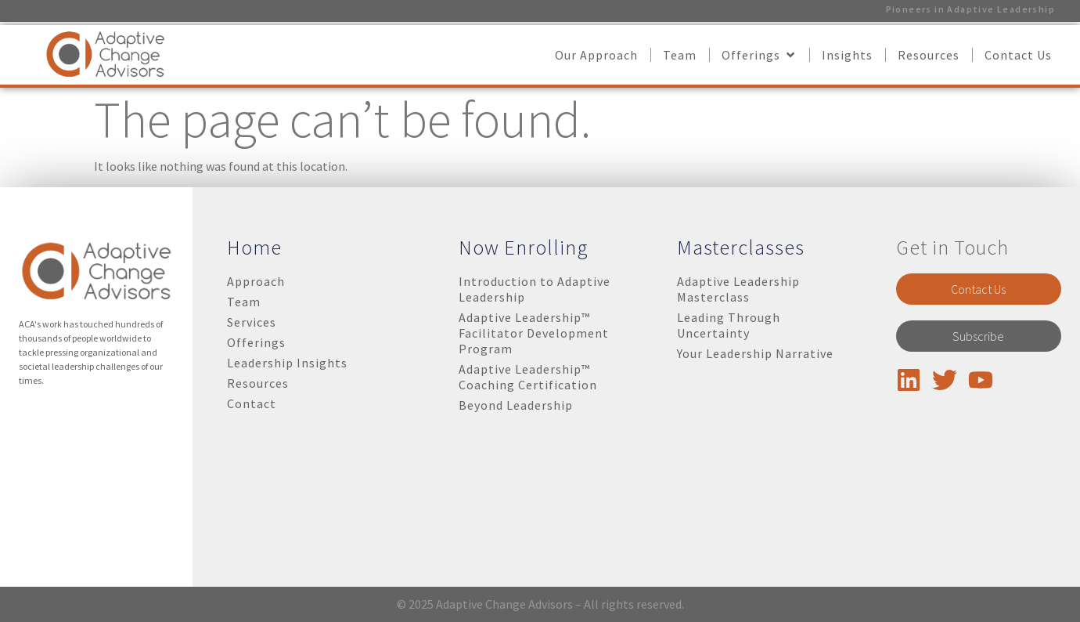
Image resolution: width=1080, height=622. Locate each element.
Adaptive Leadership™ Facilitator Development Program (534, 332)
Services (251, 322)
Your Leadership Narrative (755, 353)
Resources (258, 383)
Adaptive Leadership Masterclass (738, 289)
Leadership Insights (287, 363)
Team (244, 301)
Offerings (256, 342)
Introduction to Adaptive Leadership (534, 289)
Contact (251, 403)
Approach (256, 281)
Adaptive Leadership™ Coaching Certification (528, 376)
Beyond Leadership (516, 405)
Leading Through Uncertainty (728, 325)
